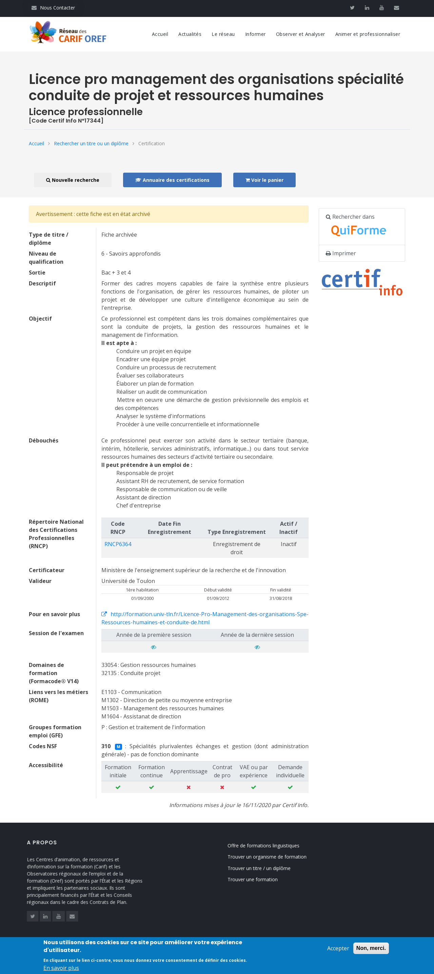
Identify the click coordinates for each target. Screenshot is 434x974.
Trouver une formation (260, 879)
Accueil (160, 34)
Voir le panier (264, 180)
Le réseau (223, 34)
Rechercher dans (360, 227)
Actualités (189, 34)
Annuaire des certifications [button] (172, 180)
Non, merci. (371, 952)
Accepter (338, 952)
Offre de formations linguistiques (271, 845)
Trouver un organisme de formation (274, 856)
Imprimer (341, 253)
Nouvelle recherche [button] (72, 180)
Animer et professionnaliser (367, 34)
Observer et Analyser (300, 34)
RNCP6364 (117, 544)
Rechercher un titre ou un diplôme (91, 143)
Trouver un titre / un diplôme (266, 868)
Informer (255, 34)
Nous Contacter (53, 7)
